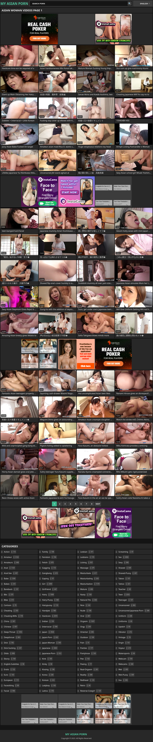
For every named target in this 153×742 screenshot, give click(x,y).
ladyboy (49, 685)
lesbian (87, 552)
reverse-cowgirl (91, 691)
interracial (50, 626)
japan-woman (51, 643)
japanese (50, 648)
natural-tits (88, 600)
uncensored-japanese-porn (134, 610)
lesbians (87, 557)
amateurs (11, 562)
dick (9, 643)
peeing (86, 664)
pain (85, 643)
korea (48, 675)
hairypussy (50, 605)
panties (87, 648)
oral (85, 616)
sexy (123, 562)
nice (85, 605)
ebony (10, 659)
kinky (47, 664)
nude (86, 610)
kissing (48, 669)
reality (86, 675)
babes (10, 584)
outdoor (87, 637)
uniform (125, 616)
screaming (126, 552)
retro (85, 685)
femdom (49, 557)
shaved (125, 568)
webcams (126, 664)
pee (85, 659)
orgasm (87, 621)
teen (124, 594)
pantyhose (88, 653)
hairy (48, 594)
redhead (87, 680)
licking (86, 562)
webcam (125, 659)
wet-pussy (126, 675)
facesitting (11, 685)
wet (123, 669)
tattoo (124, 584)
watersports (126, 653)
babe (10, 578)
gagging (49, 568)
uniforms (125, 621)
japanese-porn (52, 653)
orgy (85, 626)
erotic (10, 669)
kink (47, 659)
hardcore (50, 616)
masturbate (88, 573)
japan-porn (50, 637)
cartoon (10, 605)
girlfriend (49, 589)
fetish (48, 562)
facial (10, 691)
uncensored (127, 605)
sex (123, 557)
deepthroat (12, 637)
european (11, 680)
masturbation (90, 584)
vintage (124, 637)
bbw (9, 600)
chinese (11, 626)
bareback (11, 589)
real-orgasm (89, 669)
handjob (49, 610)
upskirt (124, 626)
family (48, 552)
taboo (124, 578)
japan (48, 632)
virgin (124, 643)
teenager (126, 600)
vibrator (125, 632)
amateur (11, 557)
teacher (124, 589)
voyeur (124, 648)
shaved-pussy (128, 573)
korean (48, 680)
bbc (9, 594)
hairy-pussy (50, 600)
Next (98, 504)
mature (86, 589)
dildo (9, 653)
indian (48, 621)
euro (9, 675)
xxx (123, 680)
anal (9, 568)
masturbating (89, 578)
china (10, 621)
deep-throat (13, 632)
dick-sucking (13, 648)
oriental (87, 632)
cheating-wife (13, 616)
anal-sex (11, 573)
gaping (48, 578)
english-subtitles (14, 664)
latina (48, 691)
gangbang (50, 573)
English (144, 3)
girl (47, 584)
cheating (11, 610)
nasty (86, 594)
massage (87, 568)
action (10, 552)
